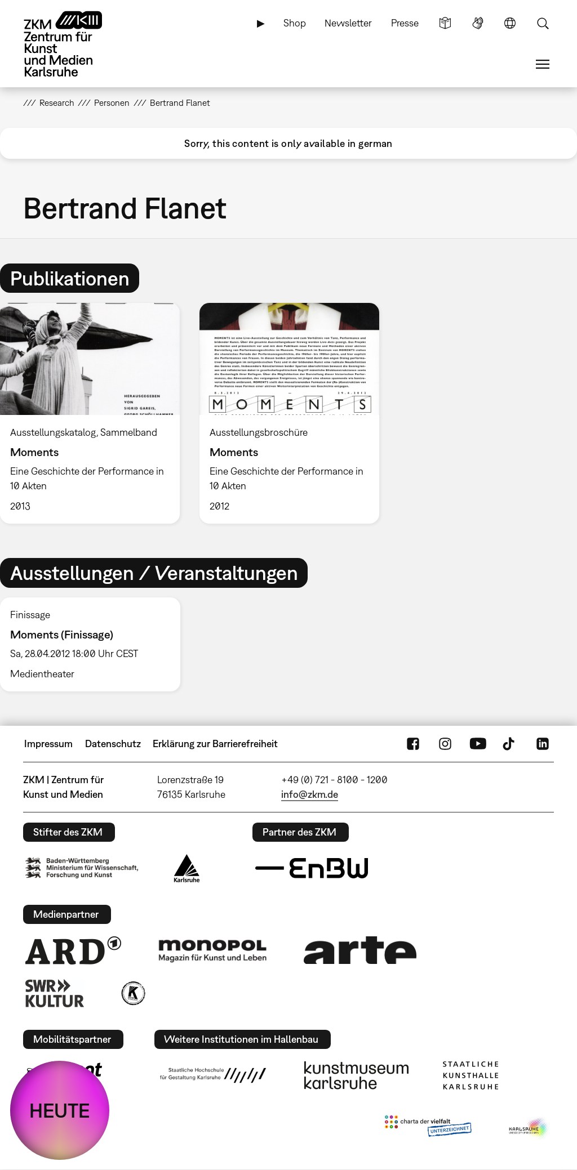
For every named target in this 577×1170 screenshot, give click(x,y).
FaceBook (413, 744)
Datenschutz (113, 743)
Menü (542, 64)
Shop (294, 23)
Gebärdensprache (478, 23)
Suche (542, 23)
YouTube (478, 744)
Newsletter (348, 23)
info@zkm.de (309, 794)
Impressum (48, 743)
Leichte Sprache (445, 23)
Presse (405, 23)
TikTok (510, 744)
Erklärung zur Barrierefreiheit (215, 743)
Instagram (445, 744)
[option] (289, 413)
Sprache (510, 23)
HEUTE (59, 1110)
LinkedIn (542, 744)
